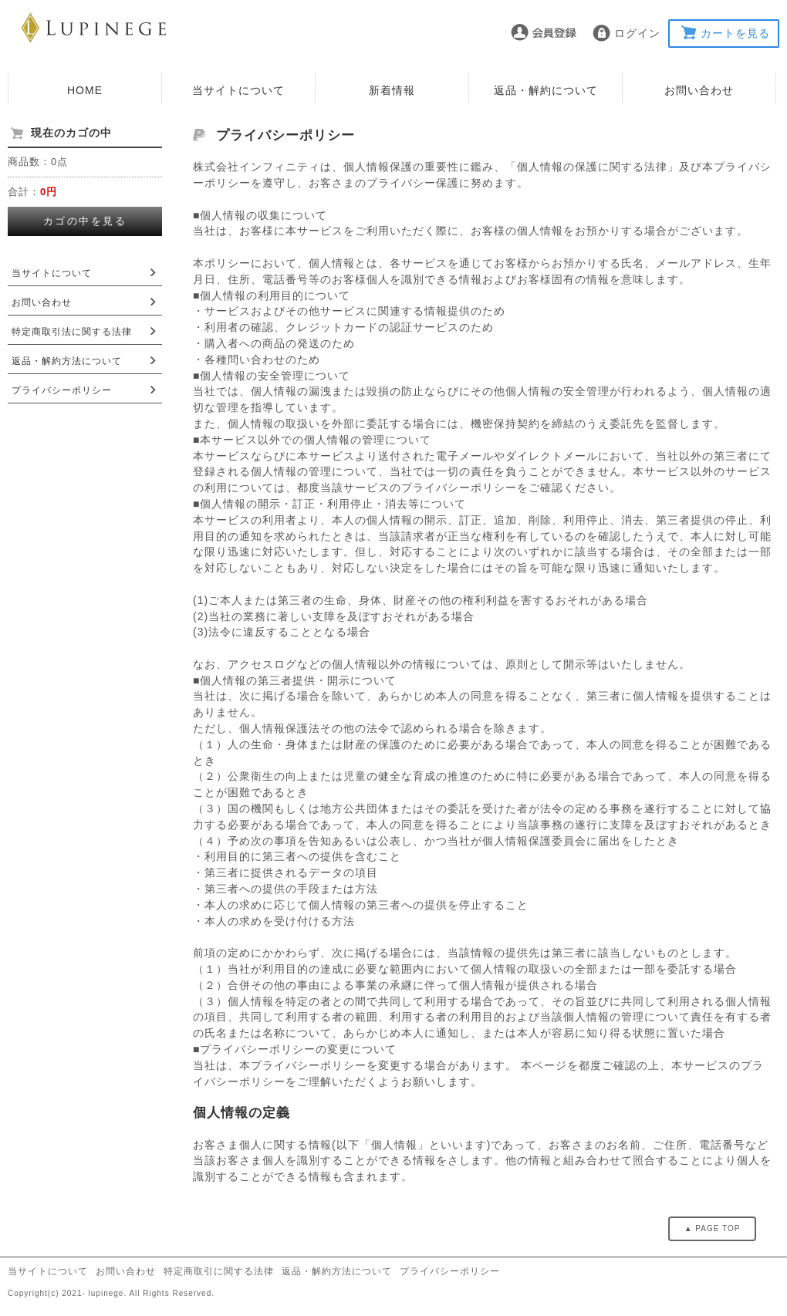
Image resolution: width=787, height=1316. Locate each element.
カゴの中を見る (85, 221)
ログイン (637, 33)
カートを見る (735, 33)
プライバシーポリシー (62, 390)
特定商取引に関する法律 (219, 1271)
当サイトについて (238, 90)
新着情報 (392, 90)
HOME (85, 90)
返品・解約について (546, 90)
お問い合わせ (699, 90)
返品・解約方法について (67, 361)
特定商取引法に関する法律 (72, 331)
